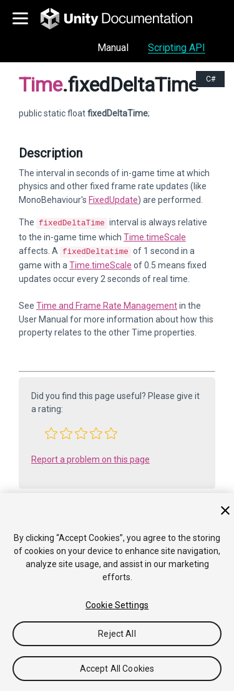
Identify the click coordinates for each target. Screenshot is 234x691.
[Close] (225, 510)
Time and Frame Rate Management (106, 303)
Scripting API (176, 48)
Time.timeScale (155, 236)
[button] (51, 430)
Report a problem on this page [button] (90, 457)
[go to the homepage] (125, 18)
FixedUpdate (113, 200)
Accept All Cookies (117, 669)
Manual (113, 48)
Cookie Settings (117, 605)
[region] (117, 592)
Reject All (116, 634)
